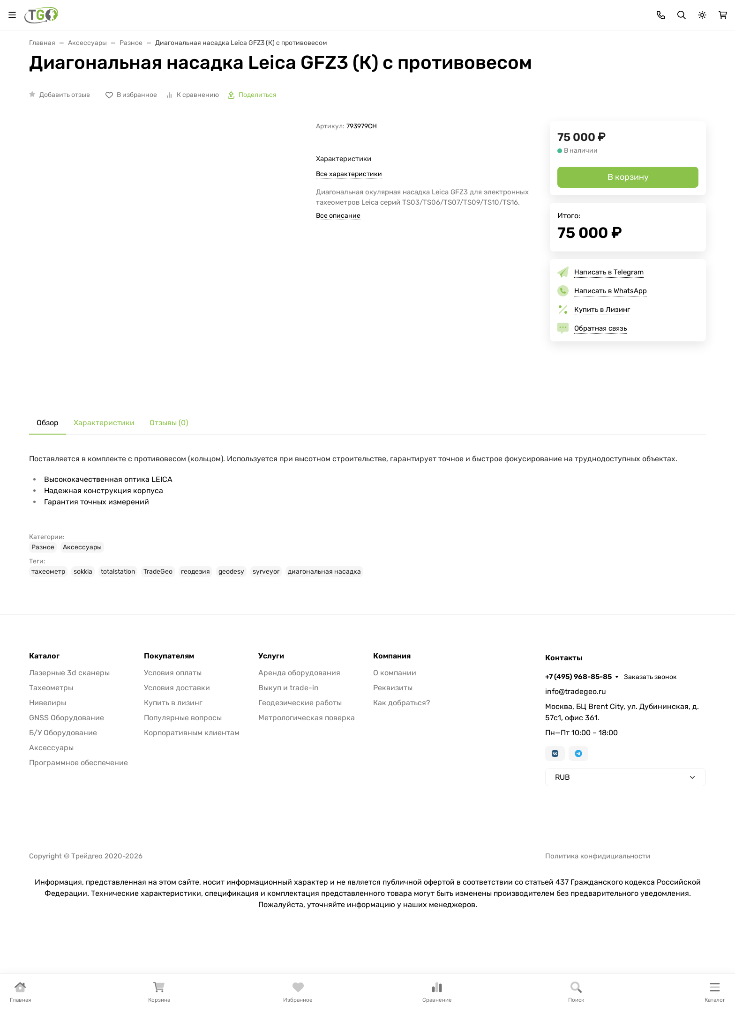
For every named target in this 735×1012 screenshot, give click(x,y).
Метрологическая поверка (306, 785)
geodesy (231, 639)
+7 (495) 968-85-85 (607, 11)
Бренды (237, 12)
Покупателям (169, 724)
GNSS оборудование (434, 85)
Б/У (598, 85)
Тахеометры (114, 85)
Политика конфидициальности (597, 924)
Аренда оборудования (299, 740)
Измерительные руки (353, 85)
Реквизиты (392, 755)
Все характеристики (349, 241)
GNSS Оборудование (66, 785)
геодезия (195, 639)
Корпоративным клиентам (192, 800)
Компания (392, 724)
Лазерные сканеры (188, 85)
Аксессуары (510, 85)
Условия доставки (177, 755)
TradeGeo (157, 639)
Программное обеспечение (78, 830)
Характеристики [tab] (104, 490)
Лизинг (274, 12)
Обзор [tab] (48, 490)
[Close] (709, 966)
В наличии (54, 85)
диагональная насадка (324, 639)
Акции (201, 12)
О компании (394, 740)
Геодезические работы (300, 770)
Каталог (44, 724)
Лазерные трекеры (274, 85)
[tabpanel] (367, 583)
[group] (189, 327)
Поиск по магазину (457, 47)
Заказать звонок (679, 12)
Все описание (338, 283)
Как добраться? (401, 770)
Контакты (429, 12)
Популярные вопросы (183, 785)
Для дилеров (319, 12)
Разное (42, 615)
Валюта (45, 12)
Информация (373, 12)
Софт (561, 85)
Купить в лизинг (173, 770)
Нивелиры (47, 770)
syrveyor (266, 639)
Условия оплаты (173, 740)
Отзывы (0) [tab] (169, 490)
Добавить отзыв (64, 162)
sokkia (83, 639)
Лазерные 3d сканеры (69, 740)
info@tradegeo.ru (575, 759)
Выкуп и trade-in (288, 755)
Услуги (636, 85)
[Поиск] (368, 46)
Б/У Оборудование (63, 800)
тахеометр (48, 639)
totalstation (118, 639)
